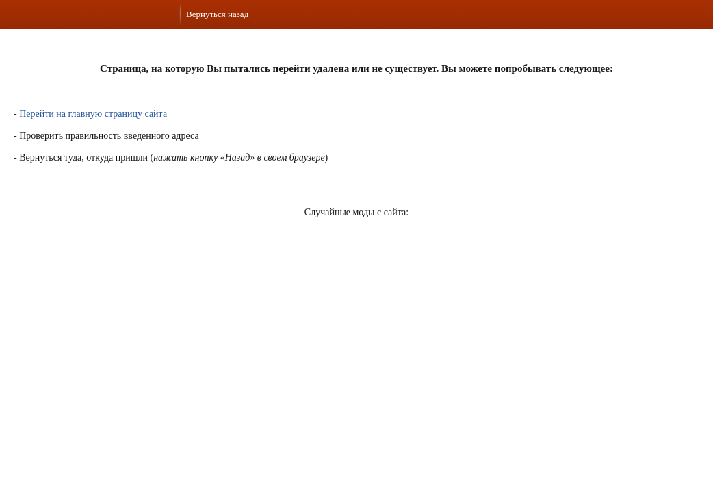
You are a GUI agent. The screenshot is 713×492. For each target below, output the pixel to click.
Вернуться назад (217, 14)
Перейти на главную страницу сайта (93, 114)
